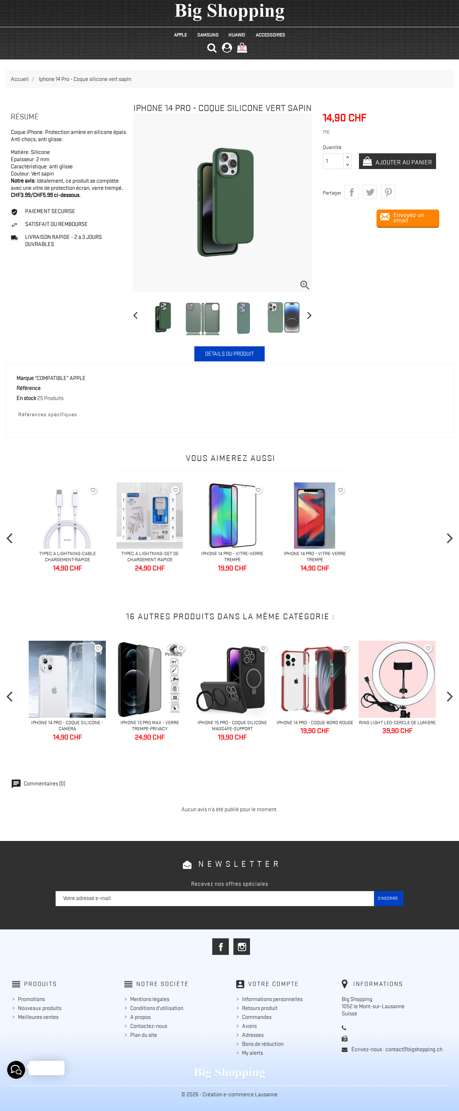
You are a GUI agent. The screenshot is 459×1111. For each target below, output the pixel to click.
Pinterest (388, 192)
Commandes (256, 1017)
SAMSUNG (207, 35)
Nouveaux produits (39, 1008)
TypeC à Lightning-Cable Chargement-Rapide (67, 556)
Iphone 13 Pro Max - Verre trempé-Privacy (149, 726)
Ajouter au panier (403, 162)
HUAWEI (236, 35)
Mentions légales (149, 999)
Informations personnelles (272, 999)
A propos (140, 1017)
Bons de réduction (263, 1044)
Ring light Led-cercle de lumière (397, 722)
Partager (351, 192)
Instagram (241, 946)
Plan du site (143, 1035)
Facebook (220, 946)
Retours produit (260, 1008)
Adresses (253, 1035)
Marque (25, 378)
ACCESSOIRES (270, 35)
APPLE (180, 35)
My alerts (252, 1053)
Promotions (31, 999)
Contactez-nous (148, 1026)
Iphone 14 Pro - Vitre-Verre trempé (232, 556)
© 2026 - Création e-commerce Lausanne (229, 1094)
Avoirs (249, 1026)
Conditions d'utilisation (156, 1008)
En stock (26, 398)
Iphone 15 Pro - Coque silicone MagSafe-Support (232, 726)
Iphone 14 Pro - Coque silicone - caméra (67, 726)
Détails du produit (229, 354)
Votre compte (273, 983)
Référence (28, 388)
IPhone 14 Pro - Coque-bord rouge (314, 722)
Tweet (370, 192)
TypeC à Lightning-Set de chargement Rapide (150, 556)
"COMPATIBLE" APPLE (60, 378)
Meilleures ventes (38, 1017)
